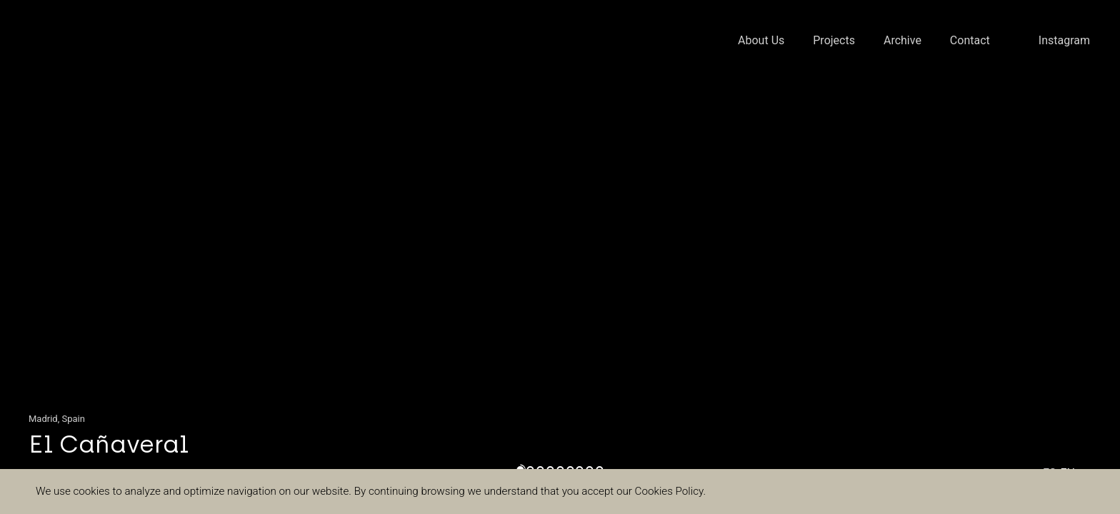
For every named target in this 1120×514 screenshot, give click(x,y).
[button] (56, 257)
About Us (761, 40)
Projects (834, 40)
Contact (970, 40)
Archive (902, 40)
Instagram (1064, 40)
